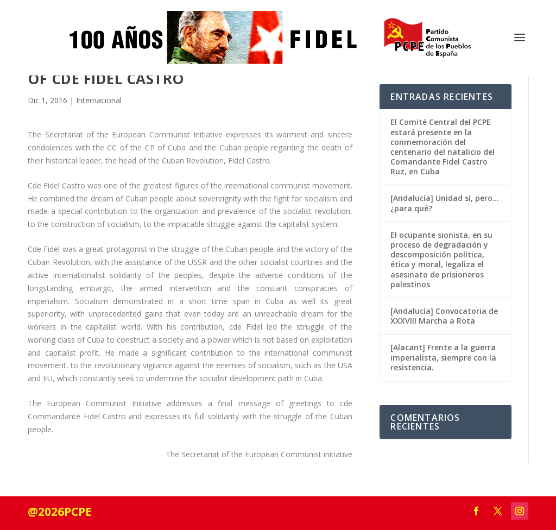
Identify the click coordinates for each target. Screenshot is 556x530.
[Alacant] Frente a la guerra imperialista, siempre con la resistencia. (443, 357)
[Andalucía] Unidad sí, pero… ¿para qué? (444, 203)
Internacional (99, 100)
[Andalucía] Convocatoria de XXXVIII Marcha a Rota (444, 316)
